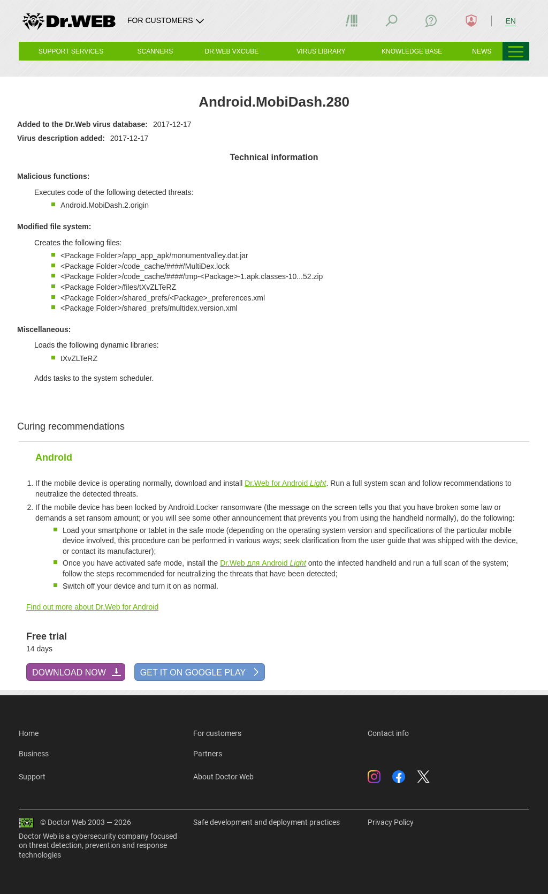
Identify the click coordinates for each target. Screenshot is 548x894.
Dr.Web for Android (285, 483)
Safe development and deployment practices (266, 822)
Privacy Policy (391, 822)
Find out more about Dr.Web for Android (92, 607)
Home (29, 733)
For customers (217, 733)
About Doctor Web (223, 776)
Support (32, 776)
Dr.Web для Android (263, 563)
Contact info (388, 733)
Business (34, 753)
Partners (207, 753)
